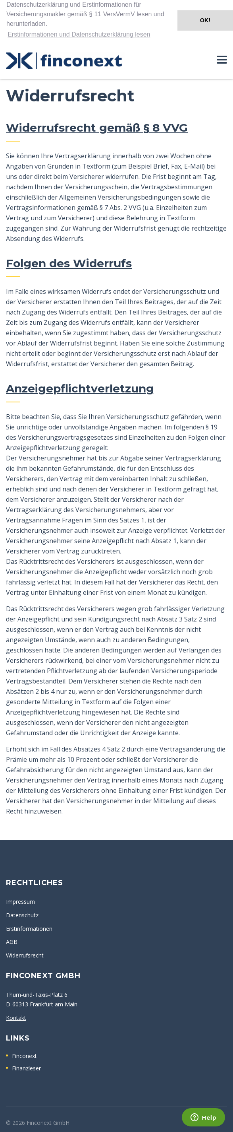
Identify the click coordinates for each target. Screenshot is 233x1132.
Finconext (24, 1055)
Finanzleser (26, 1068)
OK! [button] (205, 20)
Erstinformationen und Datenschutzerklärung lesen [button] (79, 34)
